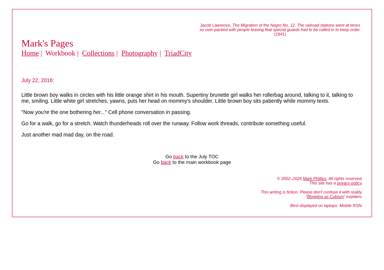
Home (30, 53)
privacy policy (349, 183)
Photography (140, 53)
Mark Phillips (314, 178)
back (178, 156)
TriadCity (178, 53)
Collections (98, 53)
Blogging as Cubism (325, 196)
